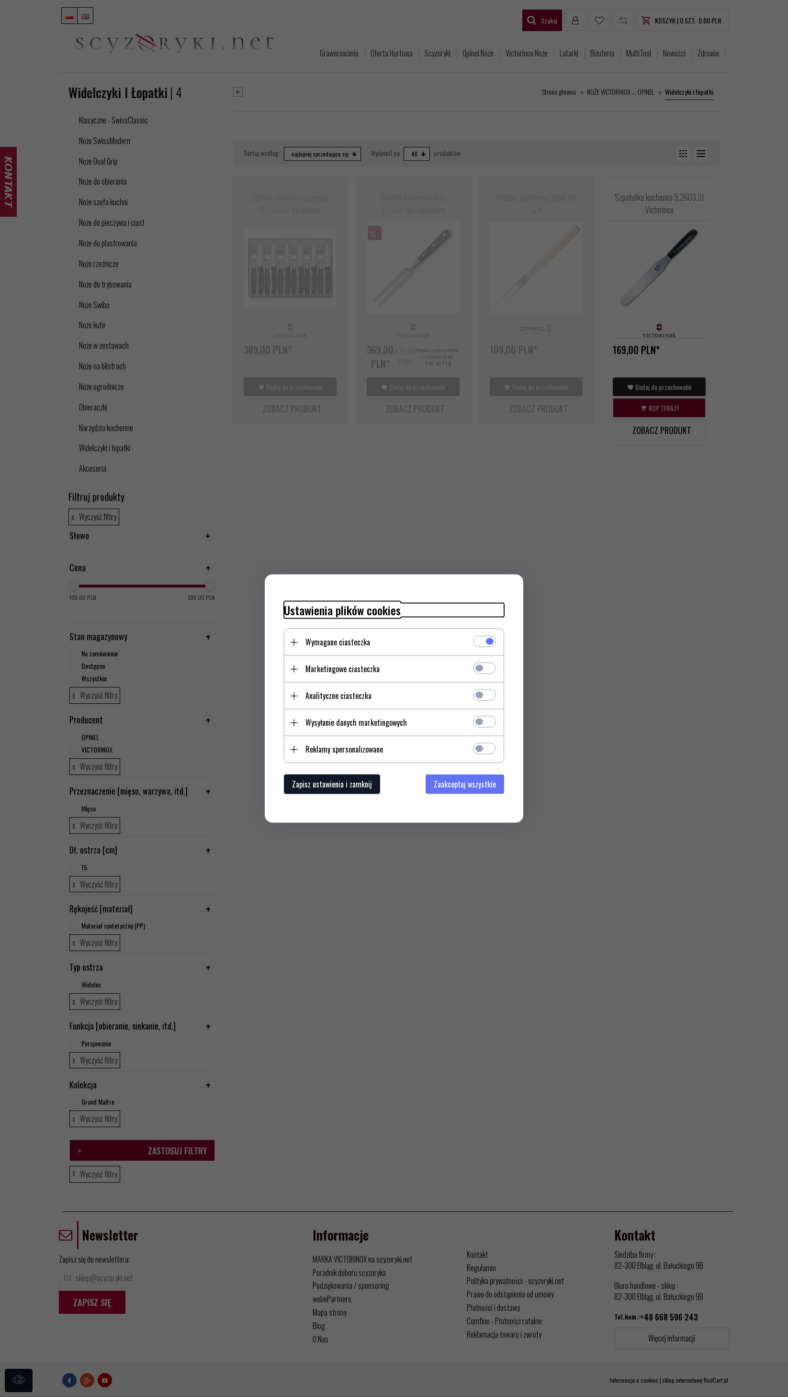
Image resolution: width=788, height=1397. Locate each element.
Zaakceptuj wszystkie (465, 784)
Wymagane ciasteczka (337, 642)
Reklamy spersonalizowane (344, 749)
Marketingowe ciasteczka (342, 669)
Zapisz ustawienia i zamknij (332, 784)
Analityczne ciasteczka (338, 695)
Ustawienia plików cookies (342, 610)
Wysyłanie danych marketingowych (356, 722)
